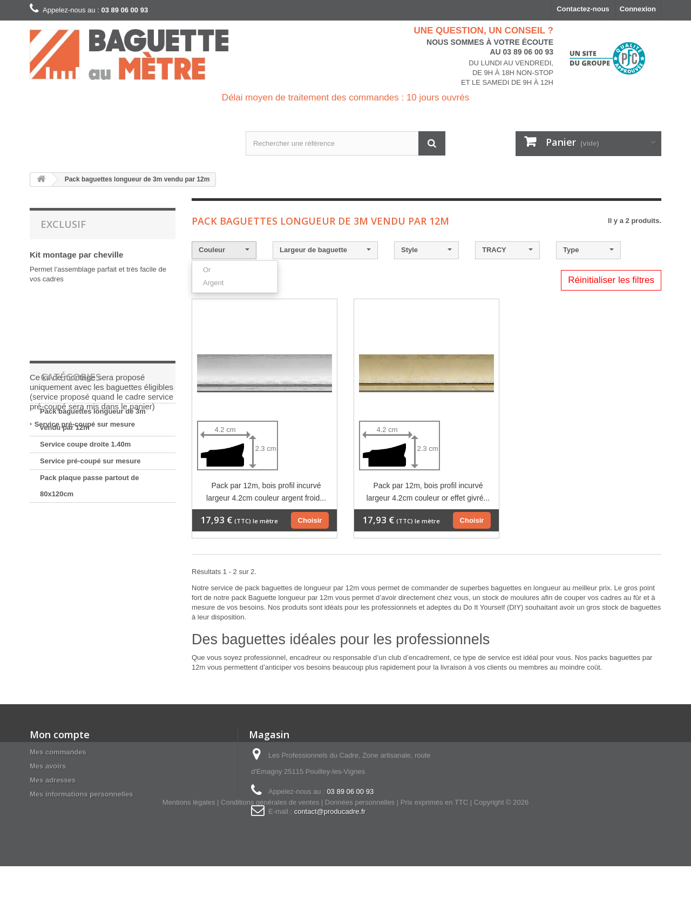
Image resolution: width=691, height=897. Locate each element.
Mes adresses (53, 780)
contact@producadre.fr (329, 811)
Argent (213, 283)
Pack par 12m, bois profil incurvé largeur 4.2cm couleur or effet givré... (428, 491)
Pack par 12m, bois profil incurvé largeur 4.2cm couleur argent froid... (266, 491)
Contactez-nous (583, 9)
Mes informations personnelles (81, 794)
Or (207, 270)
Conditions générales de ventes (270, 833)
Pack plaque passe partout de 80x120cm (89, 574)
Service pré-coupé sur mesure (85, 424)
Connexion (638, 9)
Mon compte (60, 734)
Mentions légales (188, 833)
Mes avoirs (48, 766)
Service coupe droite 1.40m (85, 532)
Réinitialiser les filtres (611, 280)
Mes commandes (58, 752)
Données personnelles (360, 833)
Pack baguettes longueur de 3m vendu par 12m (93, 507)
